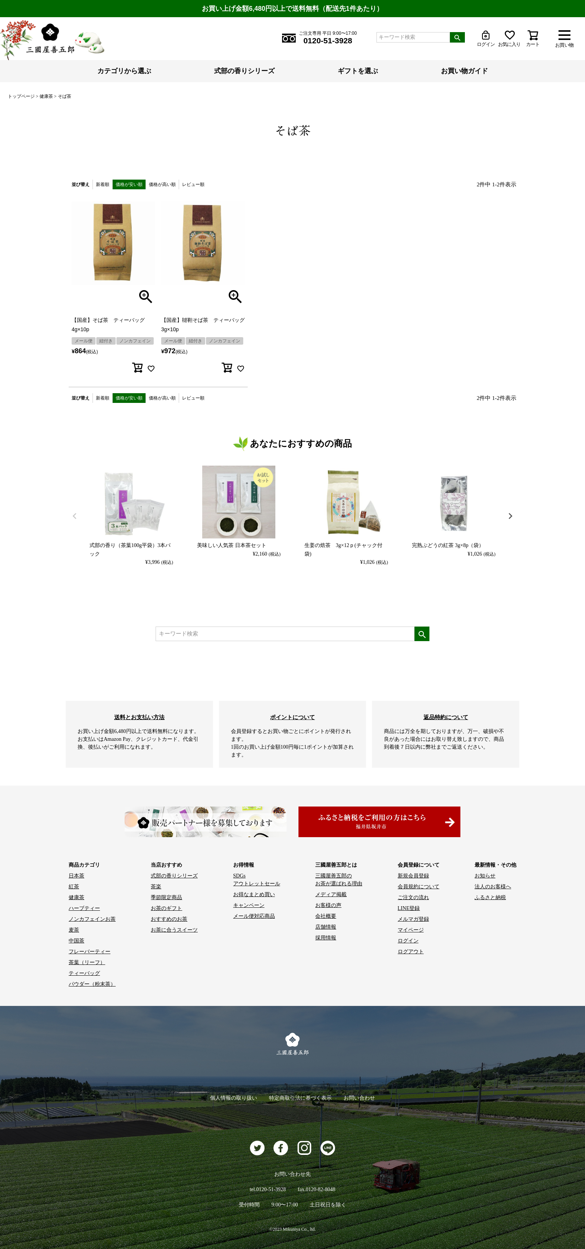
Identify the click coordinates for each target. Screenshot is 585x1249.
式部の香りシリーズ (244, 71)
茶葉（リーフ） (87, 962)
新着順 (102, 184)
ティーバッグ (84, 973)
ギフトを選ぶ (358, 71)
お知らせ (485, 876)
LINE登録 (409, 908)
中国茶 (76, 941)
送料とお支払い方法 (139, 717)
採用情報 (325, 938)
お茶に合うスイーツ (174, 930)
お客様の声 (328, 905)
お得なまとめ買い (254, 894)
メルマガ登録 (413, 919)
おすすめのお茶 (169, 919)
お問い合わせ (359, 1098)
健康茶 (46, 96)
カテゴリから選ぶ (124, 71)
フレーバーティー (89, 951)
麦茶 (74, 930)
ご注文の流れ (413, 897)
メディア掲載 (331, 894)
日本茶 (76, 876)
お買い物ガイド (464, 71)
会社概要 (325, 916)
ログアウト (411, 951)
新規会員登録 (413, 876)
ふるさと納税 (490, 897)
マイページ (411, 930)
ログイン (408, 941)
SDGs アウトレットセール (256, 879)
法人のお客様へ (493, 886)
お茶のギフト (166, 908)
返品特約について (445, 717)
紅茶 (74, 886)
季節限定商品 (166, 897)
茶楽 (156, 886)
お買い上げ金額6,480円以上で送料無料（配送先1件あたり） (292, 8)
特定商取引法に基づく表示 (300, 1098)
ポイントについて (292, 717)
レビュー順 (193, 184)
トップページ (21, 96)
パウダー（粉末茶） (92, 984)
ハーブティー (84, 908)
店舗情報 (325, 927)
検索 (457, 37)
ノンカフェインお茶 (92, 919)
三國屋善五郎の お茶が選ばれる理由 (338, 879)
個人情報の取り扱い (233, 1098)
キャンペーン (249, 905)
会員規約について (418, 886)
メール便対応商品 (254, 916)
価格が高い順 (162, 184)
